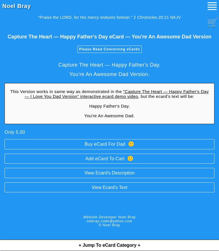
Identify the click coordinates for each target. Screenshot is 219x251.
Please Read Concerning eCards (109, 49)
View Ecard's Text (109, 187)
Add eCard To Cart (109, 158)
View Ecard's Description (109, 172)
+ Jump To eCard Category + (110, 245)
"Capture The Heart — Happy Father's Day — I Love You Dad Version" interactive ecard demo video (117, 94)
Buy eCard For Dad (110, 144)
